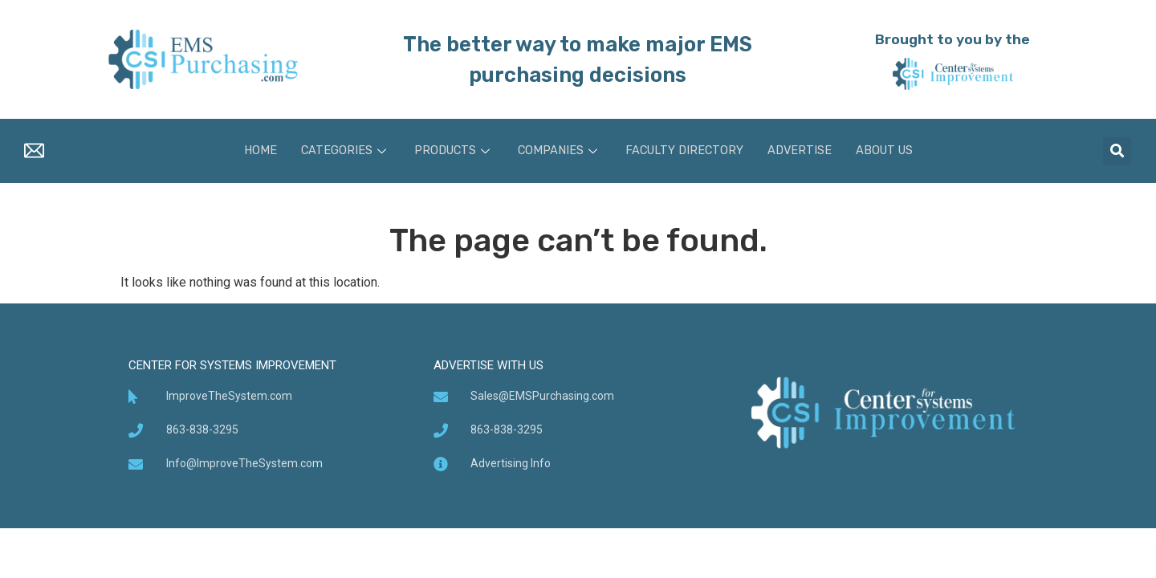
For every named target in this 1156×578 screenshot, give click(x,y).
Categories (340, 151)
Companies (557, 151)
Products (450, 151)
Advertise (803, 151)
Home (254, 151)
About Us (890, 151)
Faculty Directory (685, 151)
